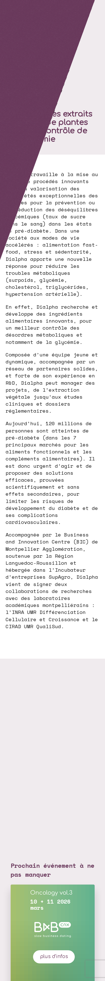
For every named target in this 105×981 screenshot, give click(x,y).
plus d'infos (54, 956)
